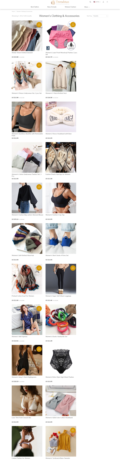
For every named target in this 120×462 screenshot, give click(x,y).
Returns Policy (72, 449)
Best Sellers (35, 7)
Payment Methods (73, 445)
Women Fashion (70, 7)
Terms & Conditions (49, 449)
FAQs (70, 444)
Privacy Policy (48, 447)
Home (13, 11)
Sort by (89, 16)
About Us (47, 444)
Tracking (71, 451)
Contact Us (47, 445)
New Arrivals (51, 7)
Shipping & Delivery (74, 447)
